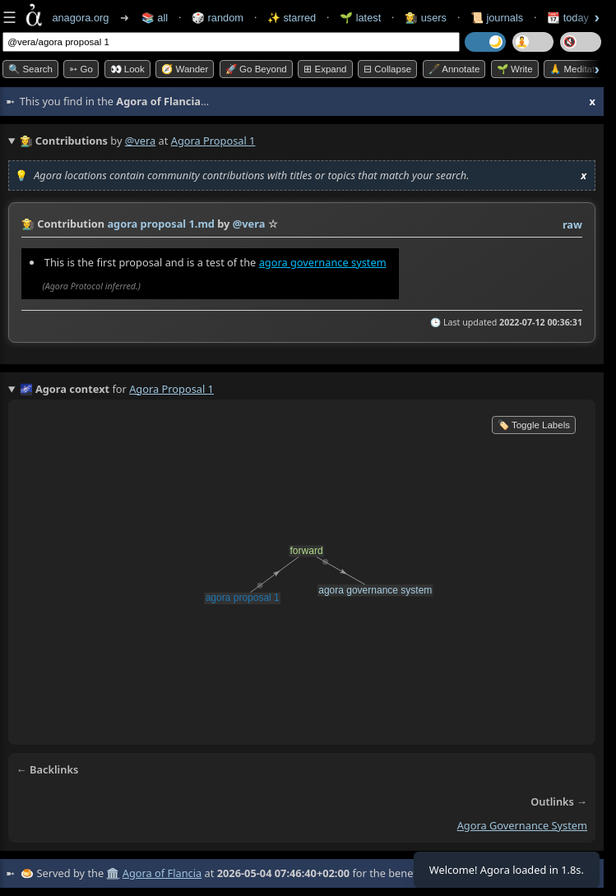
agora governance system (323, 262)
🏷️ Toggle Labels (534, 425)
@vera (140, 140)
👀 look (127, 69)
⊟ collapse (387, 69)
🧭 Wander (184, 69)
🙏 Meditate (574, 69)
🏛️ (112, 873)
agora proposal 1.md (161, 223)
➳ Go (81, 69)
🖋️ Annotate (454, 69)
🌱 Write (515, 69)
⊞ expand (324, 69)
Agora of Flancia (162, 873)
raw (572, 224)
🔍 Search (30, 69)
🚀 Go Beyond (256, 69)
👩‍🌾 (28, 223)
